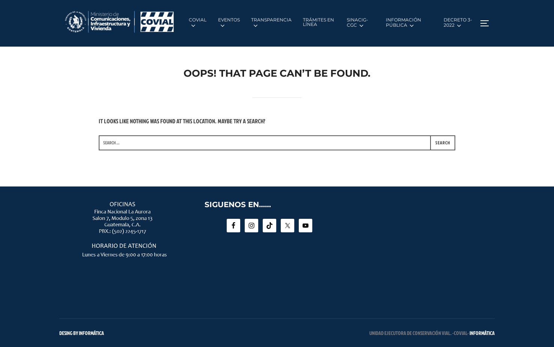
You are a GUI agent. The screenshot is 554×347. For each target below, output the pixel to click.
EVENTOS (229, 23)
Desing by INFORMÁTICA (81, 332)
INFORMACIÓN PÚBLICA (403, 23)
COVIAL (197, 23)
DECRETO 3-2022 (458, 23)
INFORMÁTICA (482, 332)
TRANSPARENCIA (271, 23)
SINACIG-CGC (357, 23)
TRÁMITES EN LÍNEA (318, 22)
